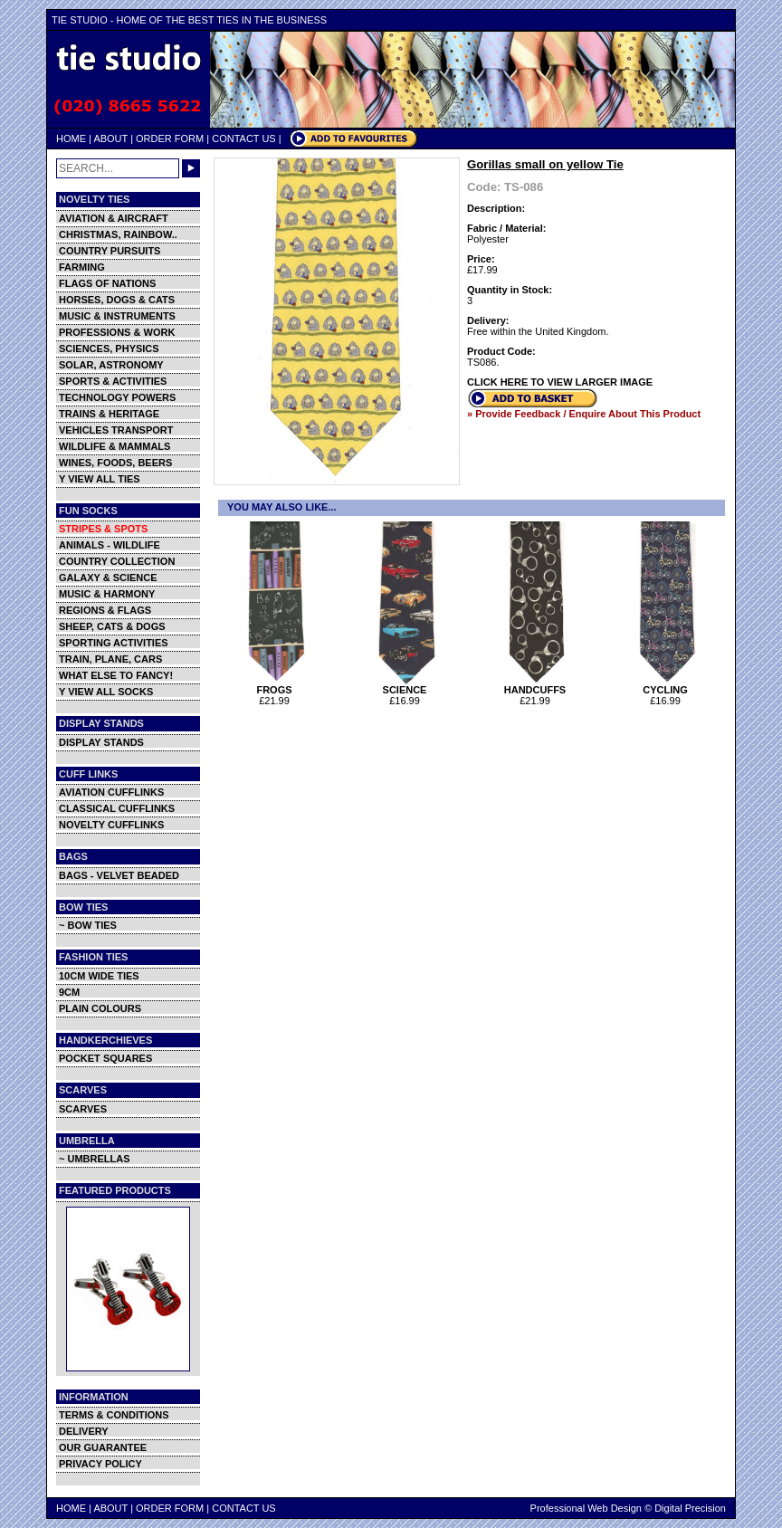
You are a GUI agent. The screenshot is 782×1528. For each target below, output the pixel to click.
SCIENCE (407, 685)
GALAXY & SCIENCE (108, 577)
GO (191, 168)
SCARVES (83, 1108)
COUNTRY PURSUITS (109, 250)
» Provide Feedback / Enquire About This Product (584, 413)
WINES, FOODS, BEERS (115, 462)
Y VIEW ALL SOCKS (106, 691)
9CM (69, 992)
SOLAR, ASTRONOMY (111, 364)
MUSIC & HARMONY (107, 593)
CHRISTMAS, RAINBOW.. (118, 234)
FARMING (82, 267)
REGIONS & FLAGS (105, 610)
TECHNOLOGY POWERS (117, 397)
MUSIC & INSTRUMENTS (117, 315)
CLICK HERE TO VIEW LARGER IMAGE (560, 382)
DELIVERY (84, 1431)
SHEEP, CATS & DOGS (112, 626)
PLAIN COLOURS (100, 1008)
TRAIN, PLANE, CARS (110, 659)
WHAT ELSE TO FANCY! (116, 675)
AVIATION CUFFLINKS (111, 792)
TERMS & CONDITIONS (114, 1414)
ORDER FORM (170, 138)
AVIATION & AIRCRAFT (113, 218)
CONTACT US (244, 138)
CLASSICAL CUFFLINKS (117, 808)
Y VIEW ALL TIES (99, 478)
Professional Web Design (586, 1508)
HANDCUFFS (537, 685)
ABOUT (110, 138)
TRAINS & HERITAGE (109, 413)
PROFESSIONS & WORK (117, 332)
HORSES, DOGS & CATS (117, 299)
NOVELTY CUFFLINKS (111, 824)
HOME (71, 138)
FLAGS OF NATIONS (107, 283)
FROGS (276, 685)
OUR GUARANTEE (103, 1447)
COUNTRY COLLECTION (117, 561)
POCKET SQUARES (105, 1058)
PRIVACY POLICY (100, 1463)
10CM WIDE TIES (99, 975)
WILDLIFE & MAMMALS (114, 446)
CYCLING (667, 685)
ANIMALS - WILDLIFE (109, 545)
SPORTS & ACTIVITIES (113, 381)
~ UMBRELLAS (94, 1158)
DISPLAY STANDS (101, 742)
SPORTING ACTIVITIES (113, 642)
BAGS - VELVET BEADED (119, 875)
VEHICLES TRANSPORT (116, 430)
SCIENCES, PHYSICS (109, 348)
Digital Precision (690, 1508)
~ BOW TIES (88, 925)
